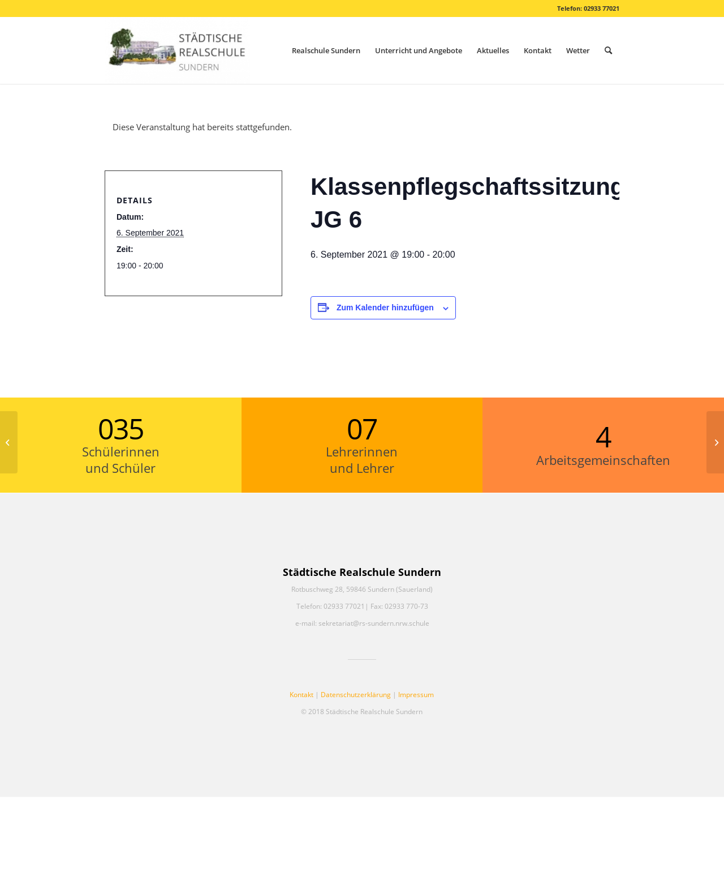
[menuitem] (326, 50)
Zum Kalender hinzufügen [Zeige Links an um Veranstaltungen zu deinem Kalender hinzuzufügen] (385, 307)
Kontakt (301, 694)
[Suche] (608, 50)
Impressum (416, 694)
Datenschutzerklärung (356, 694)
